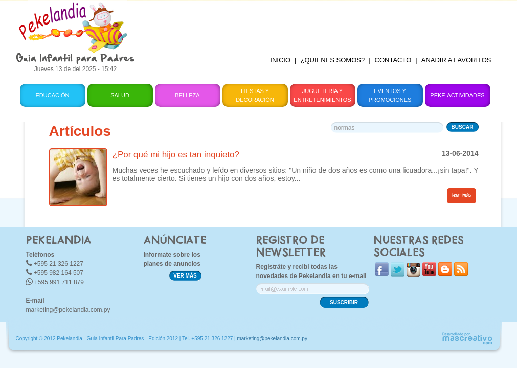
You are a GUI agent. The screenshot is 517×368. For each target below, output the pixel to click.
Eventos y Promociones (390, 95)
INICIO (280, 60)
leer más (461, 195)
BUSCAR (463, 127)
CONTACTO (393, 60)
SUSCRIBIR (344, 302)
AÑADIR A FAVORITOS (456, 60)
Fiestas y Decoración (255, 95)
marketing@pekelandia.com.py (68, 309)
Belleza (187, 95)
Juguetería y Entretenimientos (322, 95)
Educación (52, 95)
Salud (119, 95)
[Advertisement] (322, 23)
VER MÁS (185, 276)
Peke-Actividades (457, 95)
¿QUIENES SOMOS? (332, 60)
